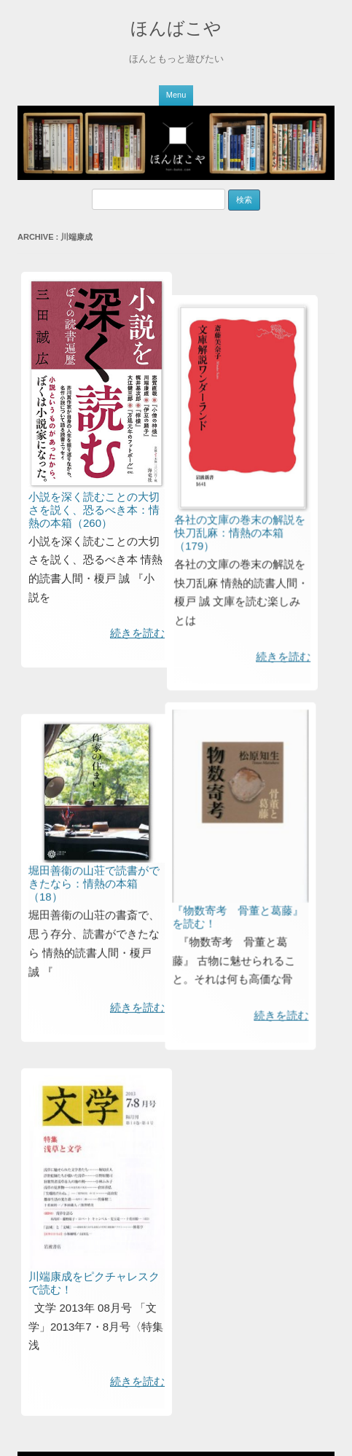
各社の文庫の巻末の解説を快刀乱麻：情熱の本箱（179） (216, 578)
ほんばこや (176, 28)
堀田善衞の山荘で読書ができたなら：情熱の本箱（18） (94, 959)
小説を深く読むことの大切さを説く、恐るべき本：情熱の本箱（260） (94, 509)
